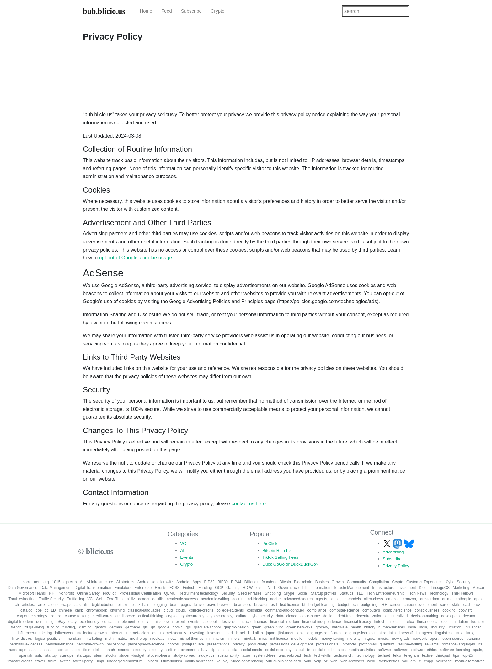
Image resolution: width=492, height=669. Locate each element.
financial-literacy (357, 621)
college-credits (201, 610)
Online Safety (88, 593)
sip (213, 650)
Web (99, 599)
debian (328, 616)
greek (256, 627)
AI (182, 550)
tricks (52, 661)
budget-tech (347, 604)
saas (33, 650)
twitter (65, 661)
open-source (452, 638)
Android (182, 582)
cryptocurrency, (220, 616)
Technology (438, 593)
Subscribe (191, 11)
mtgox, (369, 638)
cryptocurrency (192, 616)
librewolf (406, 633)
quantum (387, 644)
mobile (296, 638)
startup (51, 655)
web (333, 661)
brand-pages (180, 604)
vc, (225, 661)
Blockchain (303, 582)
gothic (178, 627)
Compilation (379, 582)
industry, (438, 627)
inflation (454, 627)
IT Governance (286, 587)
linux (459, 633)
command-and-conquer (284, 610)
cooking (448, 610)
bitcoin (123, 604)
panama (473, 638)
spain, (478, 650)
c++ (384, 604)
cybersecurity (261, 616)
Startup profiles (323, 593)
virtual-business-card (283, 661)
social (233, 650)
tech (307, 655)
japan (270, 633)
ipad (229, 633)
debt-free (345, 616)
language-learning (360, 633)
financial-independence (321, 621)
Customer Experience (424, 582)
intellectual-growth (91, 633)
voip (317, 661)
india (412, 627)
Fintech (189, 587)
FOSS (174, 587)
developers (450, 616)
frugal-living (34, 627)
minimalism (215, 638)
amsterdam (429, 599)
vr (325, 661)
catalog (26, 610)
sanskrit (47, 650)
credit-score (125, 616)
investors (214, 633)
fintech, (394, 621)
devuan (469, 616)
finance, (260, 621)
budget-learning (321, 604)
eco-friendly (89, 621)
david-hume (310, 616)
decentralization (369, 616)
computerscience (397, 610)
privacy (239, 644)
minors (234, 638)
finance (244, 621)
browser (261, 604)
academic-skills (150, 599)
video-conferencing (247, 661)
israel (240, 633)
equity (143, 621)
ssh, (38, 655)
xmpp (428, 661)
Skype (289, 593)
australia (81, 604)
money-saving (332, 638)
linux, (469, 633)
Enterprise (143, 587)
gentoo (100, 627)
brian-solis (242, 604)
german (115, 627)
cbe (39, 610)
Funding (205, 587)
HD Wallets (252, 587)
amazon (393, 599)
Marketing (461, 587)
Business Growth (329, 582)
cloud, (181, 610)
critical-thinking (150, 616)
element (128, 621)
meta (171, 638)
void (307, 661)
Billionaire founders (260, 582)
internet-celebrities (141, 633)
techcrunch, (343, 655)
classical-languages (144, 610)
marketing (93, 638)
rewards (432, 644)
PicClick (269, 543)
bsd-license (289, 604)
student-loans (158, 655)
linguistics (443, 633)
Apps (196, 582)
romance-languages (458, 644)
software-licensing (455, 650)
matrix (122, 638)
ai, (339, 599)
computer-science (344, 610)
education (110, 621)
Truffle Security (51, 599)
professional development (291, 644)
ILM (268, 587)
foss (443, 621)
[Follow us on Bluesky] (409, 543)
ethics (156, 621)
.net (36, 582)
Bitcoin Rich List (277, 550)
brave (199, 604)
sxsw (246, 655)
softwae (384, 650)
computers (371, 610)
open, (434, 638)
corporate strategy (32, 616)
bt (303, 604)
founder (477, 621)
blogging (159, 604)
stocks (110, 655)
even (168, 621)
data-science (286, 616)
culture (241, 616)
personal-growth (90, 644)
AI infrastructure (100, 582)
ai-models (353, 599)
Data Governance (22, 587)
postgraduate (193, 644)
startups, (84, 655)
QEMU (169, 593)
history (369, 627)
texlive (427, 655)
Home (146, 11)
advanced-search (298, 599)
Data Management (56, 587)
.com (26, 582)
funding (53, 627)
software (401, 650)
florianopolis (427, 621)
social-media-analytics (356, 650)
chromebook (96, 610)
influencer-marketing (35, 633)
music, (383, 638)
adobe (275, 599)
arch (15, 604)
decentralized (396, 616)
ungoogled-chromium (124, 661)
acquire (238, 599)
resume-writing (410, 644)
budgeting (369, 604)
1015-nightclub (64, 582)
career (395, 604)
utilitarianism (171, 661)
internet (116, 633)
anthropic (463, 599)
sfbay (202, 650)
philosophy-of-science (146, 644)
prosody (349, 644)
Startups (346, 593)
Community (356, 582)
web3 (371, 661)
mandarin (74, 638)
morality (354, 638)
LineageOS (440, 587)
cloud (168, 610)
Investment (407, 587)
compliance (316, 610)
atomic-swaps (59, 604)
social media (251, 650)
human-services (391, 627)
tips (456, 655)
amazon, (410, 599)
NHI (52, 593)
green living (273, 627)
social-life (302, 650)
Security (228, 593)
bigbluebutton (103, 604)
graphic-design (236, 627)
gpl (188, 627)
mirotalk (249, 638)
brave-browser (219, 604)
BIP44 (236, 582)
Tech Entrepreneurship (386, 593)
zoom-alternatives (470, 661)
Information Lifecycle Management (340, 587)
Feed (166, 11)
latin (392, 633)
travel (40, 661)
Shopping (273, 593)
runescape (17, 650)
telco (397, 655)
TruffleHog (75, 599)
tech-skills (322, 655)
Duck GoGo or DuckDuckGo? (290, 564)
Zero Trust (115, 599)
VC (183, 543)
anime (447, 599)
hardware (340, 627)
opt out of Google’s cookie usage (135, 257)
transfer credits (20, 661)
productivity (257, 644)
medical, (157, 638)
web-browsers (352, 661)
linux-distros (22, 638)
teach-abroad (290, 655)
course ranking (77, 616)
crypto (171, 616)
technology (365, 655)
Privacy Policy (395, 565)
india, (423, 627)
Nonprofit (66, 593)
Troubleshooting (21, 599)
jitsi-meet (285, 633)
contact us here (249, 503)
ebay (72, 621)
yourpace (444, 661)
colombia (254, 610)
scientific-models (87, 650)
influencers (64, 633)
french (16, 627)
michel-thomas (191, 638)
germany (132, 627)
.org (45, 582)
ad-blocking (257, 599)
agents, (322, 599)
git (153, 627)
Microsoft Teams (32, 593)
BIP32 (209, 582)
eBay (61, 621)
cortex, (56, 616)
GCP (219, 587)
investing (197, 633)
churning (117, 610)
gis (145, 627)
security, (156, 650)
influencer (473, 627)
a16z (131, 599)
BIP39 (222, 582)
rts (480, 644)
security (139, 650)
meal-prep (138, 638)
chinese (65, 610)
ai (332, 599)
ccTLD (50, 610)
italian (258, 633)
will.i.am (409, 661)
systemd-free (264, 655)
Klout (423, 587)
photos (173, 644)
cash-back (472, 604)
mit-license (279, 638)
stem (98, 655)
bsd (274, 604)
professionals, (327, 644)
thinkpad (443, 655)
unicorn (152, 661)
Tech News (417, 593)
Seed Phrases (249, 593)
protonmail (368, 644)
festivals (228, 621)
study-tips (206, 655)
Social (302, 593)
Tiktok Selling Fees (280, 557)
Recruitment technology (198, 593)
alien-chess (373, 599)
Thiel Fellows (462, 593)
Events (186, 557)
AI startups (125, 582)
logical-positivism (49, 638)
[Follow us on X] (387, 543)
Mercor (478, 587)
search (109, 650)
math (109, 638)
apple (478, 599)
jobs (300, 633)
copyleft (465, 610)
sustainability (228, 655)
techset (384, 655)
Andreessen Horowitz (155, 582)
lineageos (424, 633)
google (163, 627)
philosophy (116, 644)
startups (66, 655)
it (249, 633)
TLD (360, 593)
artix (41, 604)
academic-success (182, 599)
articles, (28, 604)
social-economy (278, 650)
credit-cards (102, 616)
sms (221, 650)
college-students (230, 610)
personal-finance (59, 644)
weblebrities (389, 661)
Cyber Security (458, 582)
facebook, (210, 621)
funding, (69, 627)
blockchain (140, 604)
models (311, 638)
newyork (420, 638)
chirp (79, 610)
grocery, (322, 627)
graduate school (207, 627)
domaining (44, 621)
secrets (124, 650)
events (193, 621)
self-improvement (180, 650)
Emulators (122, 587)
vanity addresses (199, 661)
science (63, 650)
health (356, 627)
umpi (100, 661)
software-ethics (424, 650)
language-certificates (324, 633)
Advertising (393, 552)
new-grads (400, 638)
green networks (299, 627)
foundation (459, 621)
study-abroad (184, 655)
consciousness (427, 610)
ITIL (305, 587)
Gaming (232, 587)
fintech (379, 621)
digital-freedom (20, 621)
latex (382, 633)
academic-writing (215, 599)
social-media (323, 650)
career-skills (450, 604)
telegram (411, 655)
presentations (218, 644)
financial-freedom (284, 621)
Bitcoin (285, 582)
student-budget (131, 655)
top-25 (467, 655)
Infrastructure (383, 587)
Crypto (218, 11)
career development (420, 604)
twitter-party (83, 661)
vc (218, 661)
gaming (85, 627)
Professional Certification (140, 593)
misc (263, 638)
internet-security (172, 633)
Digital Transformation (93, 587)
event (180, 621)
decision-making (424, 616)
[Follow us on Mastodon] (398, 543)
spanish (25, 655)
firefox (409, 621)
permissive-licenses (26, 644)
